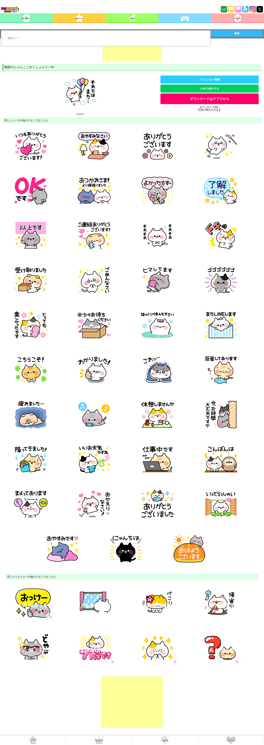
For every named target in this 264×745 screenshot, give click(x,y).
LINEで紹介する (209, 88)
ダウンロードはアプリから (209, 99)
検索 (236, 33)
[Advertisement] (132, 52)
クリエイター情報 (209, 79)
